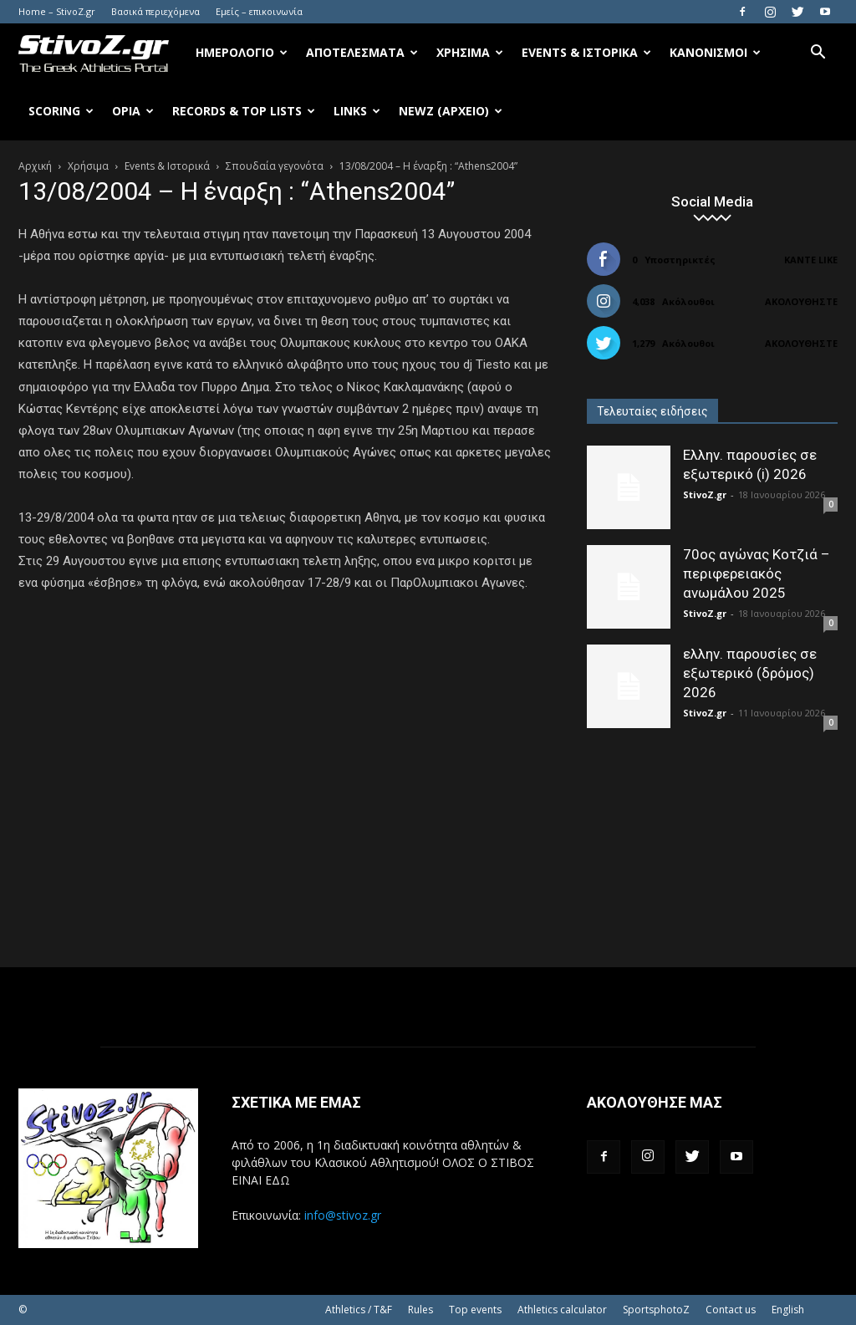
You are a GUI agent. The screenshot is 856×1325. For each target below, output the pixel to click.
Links (357, 111)
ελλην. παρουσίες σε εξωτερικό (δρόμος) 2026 (750, 673)
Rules (420, 1309)
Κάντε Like (811, 259)
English (788, 1309)
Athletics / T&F (358, 1309)
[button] (817, 54)
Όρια (133, 111)
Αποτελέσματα (362, 52)
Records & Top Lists (243, 111)
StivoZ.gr (704, 494)
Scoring (61, 111)
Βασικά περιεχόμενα (155, 11)
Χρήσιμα (469, 52)
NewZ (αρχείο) (450, 111)
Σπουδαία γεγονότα (275, 166)
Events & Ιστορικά (586, 52)
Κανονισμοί (715, 52)
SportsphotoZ (656, 1309)
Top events (475, 1309)
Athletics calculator (562, 1309)
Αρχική (35, 166)
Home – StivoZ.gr (56, 11)
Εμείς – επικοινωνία (259, 11)
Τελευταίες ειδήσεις (652, 411)
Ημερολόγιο (242, 52)
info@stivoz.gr (342, 1215)
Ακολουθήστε (801, 301)
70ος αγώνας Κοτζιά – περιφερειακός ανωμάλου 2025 (756, 573)
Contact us (731, 1309)
